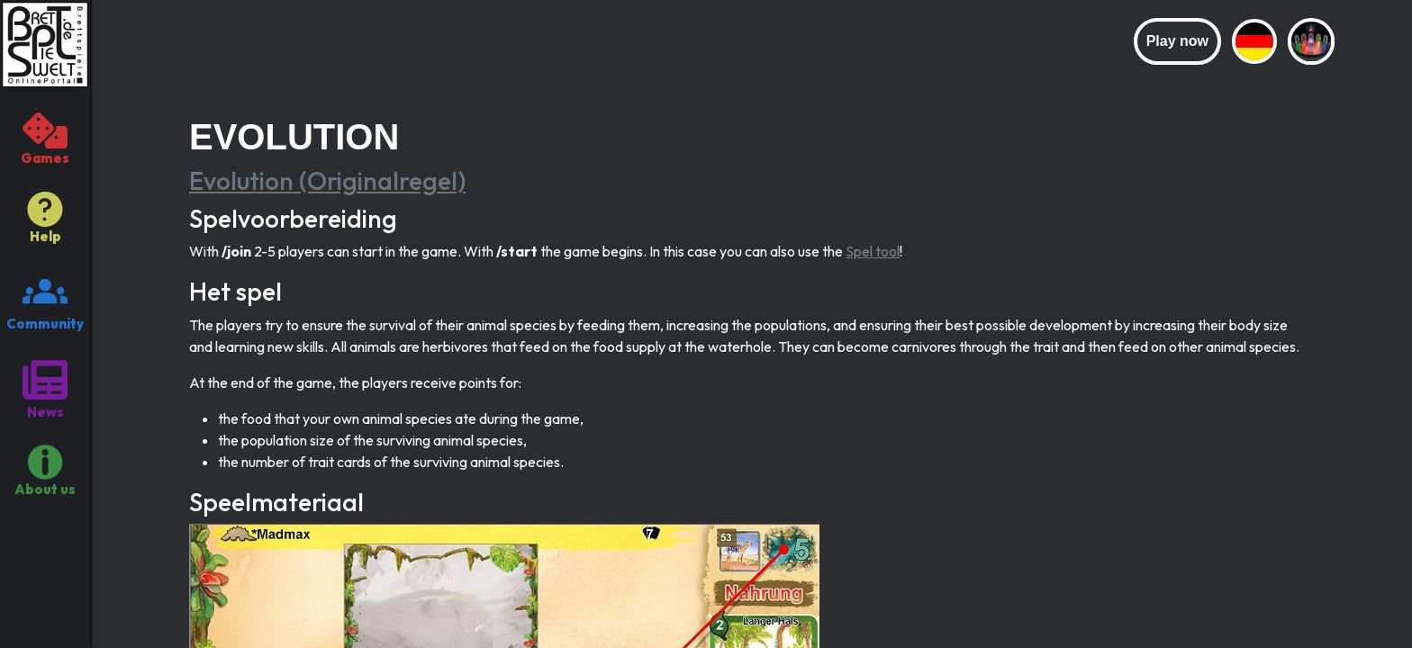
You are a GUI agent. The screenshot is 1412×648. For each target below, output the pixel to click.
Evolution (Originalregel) (327, 180)
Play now (1177, 41)
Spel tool (873, 251)
